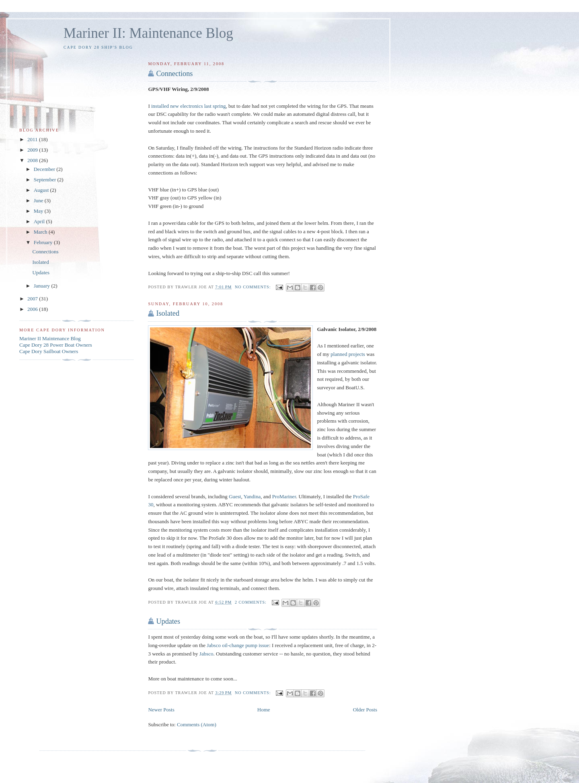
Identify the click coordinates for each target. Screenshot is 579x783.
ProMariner (284, 496)
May (39, 211)
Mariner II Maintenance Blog (50, 338)
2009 (33, 150)
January (42, 286)
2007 (33, 299)
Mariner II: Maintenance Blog (148, 33)
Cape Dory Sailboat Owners (48, 351)
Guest (235, 496)
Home (263, 710)
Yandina (252, 496)
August (42, 190)
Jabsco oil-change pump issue (238, 645)
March (41, 232)
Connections (174, 74)
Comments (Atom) (196, 724)
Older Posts (365, 710)
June (39, 200)
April (40, 221)
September (45, 180)
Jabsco (206, 654)
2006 (33, 309)
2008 (33, 160)
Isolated (167, 313)
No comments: (253, 287)
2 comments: (251, 602)
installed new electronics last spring (188, 106)
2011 (33, 139)
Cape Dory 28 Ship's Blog (98, 47)
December (45, 169)
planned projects (348, 354)
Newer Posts (161, 710)
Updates (168, 621)
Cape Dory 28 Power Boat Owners (55, 345)
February (44, 242)
